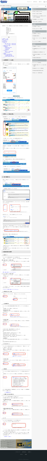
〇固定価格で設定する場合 (8, 47)
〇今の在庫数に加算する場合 (8, 55)
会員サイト (40, 1)
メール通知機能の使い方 (7, 392)
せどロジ (21, 454)
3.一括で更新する (4, 40)
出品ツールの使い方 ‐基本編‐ (37, 13)
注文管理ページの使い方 (7, 436)
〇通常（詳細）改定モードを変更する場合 (10, 43)
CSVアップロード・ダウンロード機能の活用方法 (39, 39)
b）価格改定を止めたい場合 (6, 45)
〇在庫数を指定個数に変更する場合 (9, 56)
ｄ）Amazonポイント (6, 50)
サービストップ (29, 1)
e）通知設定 (4, 53)
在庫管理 (34, 31)
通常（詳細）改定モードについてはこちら (9, 272)
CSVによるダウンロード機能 (37, 28)
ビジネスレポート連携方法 (37, 41)
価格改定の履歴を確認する (37, 57)
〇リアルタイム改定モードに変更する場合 (10, 44)
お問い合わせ (35, 1)
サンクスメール (35, 60)
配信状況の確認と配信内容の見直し (38, 70)
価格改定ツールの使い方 (36, 46)
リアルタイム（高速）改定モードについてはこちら (10, 289)
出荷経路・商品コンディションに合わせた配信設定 (39, 65)
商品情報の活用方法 (36, 35)
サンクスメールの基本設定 (37, 62)
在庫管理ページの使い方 (36, 33)
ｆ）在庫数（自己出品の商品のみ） (7, 54)
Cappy (26, 454)
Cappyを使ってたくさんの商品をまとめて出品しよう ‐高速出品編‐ (39, 16)
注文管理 (34, 24)
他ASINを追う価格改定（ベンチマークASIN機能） (39, 55)
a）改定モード (5, 42)
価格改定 (34, 44)
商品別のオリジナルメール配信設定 (38, 68)
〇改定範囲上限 (7, 49)
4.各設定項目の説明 (4, 41)
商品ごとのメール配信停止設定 (37, 72)
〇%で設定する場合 (7, 48)
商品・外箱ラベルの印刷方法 (37, 21)
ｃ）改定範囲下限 (5, 46)
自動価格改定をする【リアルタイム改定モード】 (39, 49)
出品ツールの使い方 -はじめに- (37, 11)
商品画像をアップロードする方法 (38, 19)
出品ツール (34, 9)
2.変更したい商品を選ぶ (5, 39)
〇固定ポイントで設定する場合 (9, 51)
